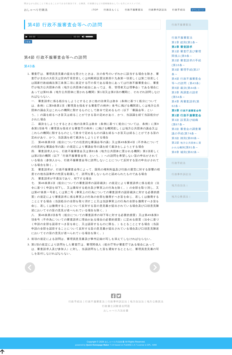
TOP (95, 9)
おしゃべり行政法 (36, 9)
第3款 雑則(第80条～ (186, 138)
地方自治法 (180, 185)
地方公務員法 (181, 196)
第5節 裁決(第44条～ (186, 87)
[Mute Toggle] (83, 36)
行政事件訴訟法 (158, 9)
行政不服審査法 (134, 9)
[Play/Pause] (26, 36)
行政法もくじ (111, 9)
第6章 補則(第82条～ (186, 152)
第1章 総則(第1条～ (185, 42)
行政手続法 (178, 9)
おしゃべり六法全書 (116, 310)
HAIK (154, 345)
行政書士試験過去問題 (116, 306)
